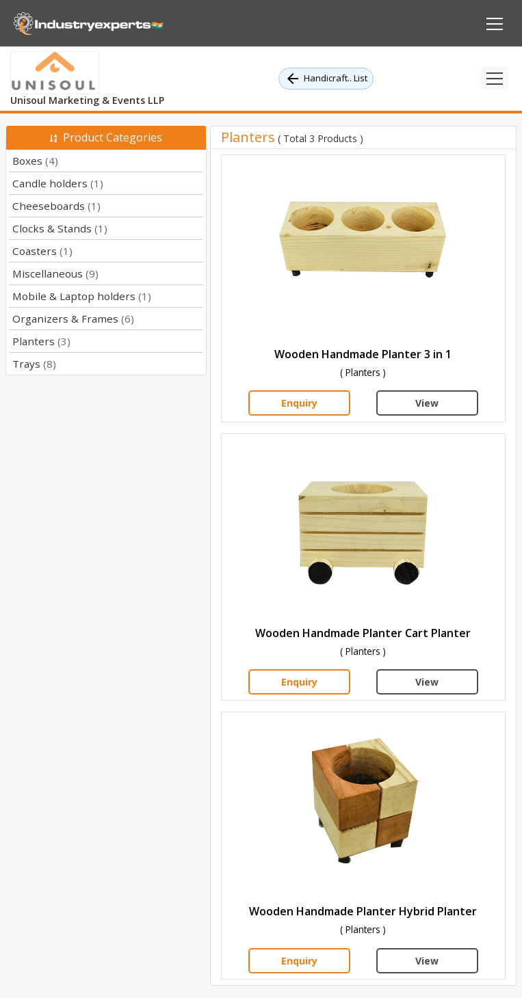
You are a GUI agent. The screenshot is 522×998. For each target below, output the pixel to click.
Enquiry (299, 402)
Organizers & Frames (73, 318)
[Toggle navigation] (494, 78)
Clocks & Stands (59, 228)
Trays (34, 363)
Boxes (35, 160)
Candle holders (57, 183)
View (427, 402)
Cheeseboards (56, 206)
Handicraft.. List (326, 78)
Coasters (42, 251)
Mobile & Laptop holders (81, 296)
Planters (41, 341)
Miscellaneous (55, 273)
